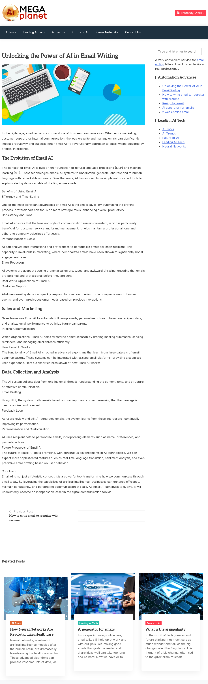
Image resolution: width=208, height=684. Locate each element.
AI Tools (10, 32)
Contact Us (133, 32)
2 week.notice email (175, 112)
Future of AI (80, 32)
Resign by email (173, 103)
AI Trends (58, 32)
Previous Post (23, 511)
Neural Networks (107, 32)
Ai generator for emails (178, 107)
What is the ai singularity (165, 629)
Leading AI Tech (34, 32)
